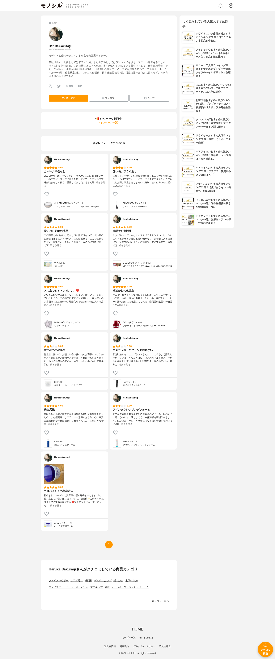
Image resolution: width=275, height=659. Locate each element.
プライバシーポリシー (144, 646)
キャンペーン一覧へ (109, 122)
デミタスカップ (103, 580)
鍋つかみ (118, 580)
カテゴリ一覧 (129, 637)
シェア (149, 98)
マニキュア (96, 587)
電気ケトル (131, 580)
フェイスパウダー (59, 580)
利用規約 (124, 646)
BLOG (69, 86)
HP (80, 86)
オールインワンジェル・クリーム (130, 587)
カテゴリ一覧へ (160, 601)
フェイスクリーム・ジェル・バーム (68, 587)
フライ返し (76, 580)
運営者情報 (110, 646)
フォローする (68, 98)
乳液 (107, 587)
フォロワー (108, 98)
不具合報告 (165, 646)
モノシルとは (146, 637)
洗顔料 (88, 580)
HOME (137, 629)
